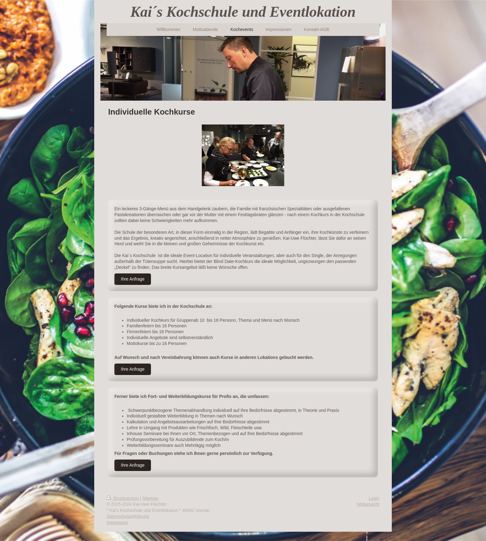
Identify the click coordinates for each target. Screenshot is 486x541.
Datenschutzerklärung (128, 516)
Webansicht (368, 504)
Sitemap (150, 498)
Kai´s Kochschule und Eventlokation (243, 11)
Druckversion (123, 498)
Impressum (117, 522)
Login (374, 498)
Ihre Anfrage (132, 279)
